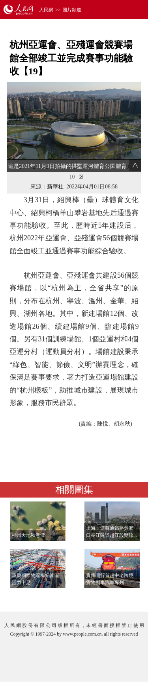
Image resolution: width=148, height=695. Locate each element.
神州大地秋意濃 (28, 535)
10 (72, 177)
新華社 (55, 187)
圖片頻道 (71, 10)
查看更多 (119, 598)
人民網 (46, 10)
